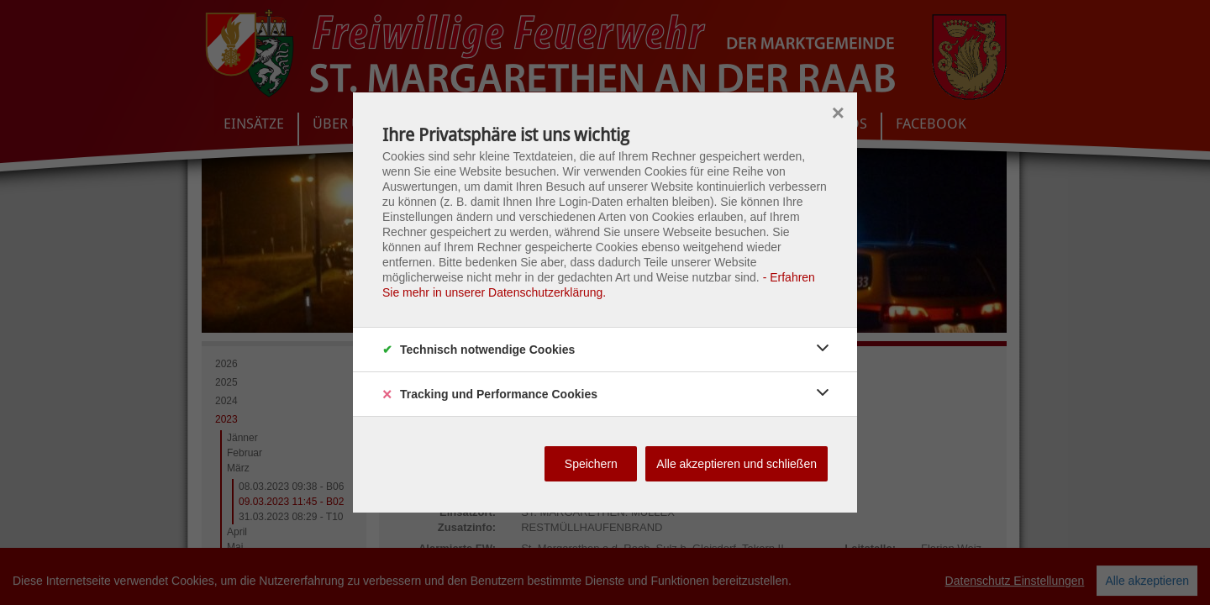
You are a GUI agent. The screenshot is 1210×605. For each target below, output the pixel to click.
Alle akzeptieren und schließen (736, 464)
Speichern (591, 464)
